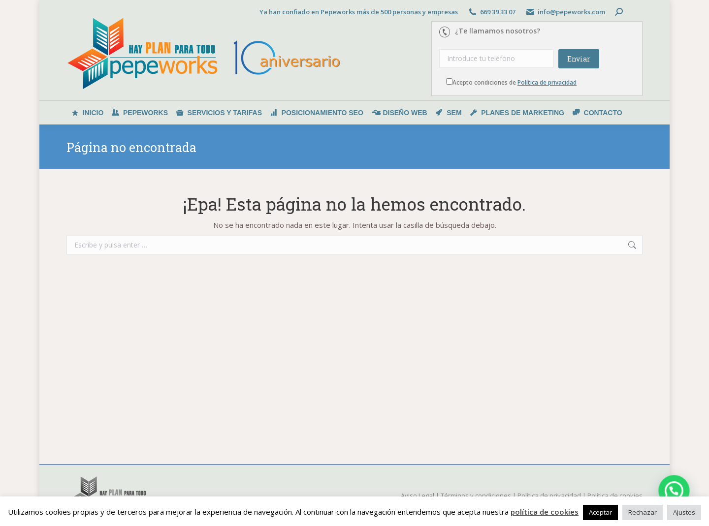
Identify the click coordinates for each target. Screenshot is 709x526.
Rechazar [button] (642, 512)
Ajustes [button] (684, 512)
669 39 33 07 (498, 11)
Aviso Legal (417, 495)
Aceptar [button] (600, 512)
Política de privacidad (547, 82)
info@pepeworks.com (571, 11)
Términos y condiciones (476, 495)
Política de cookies (615, 495)
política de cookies (545, 512)
